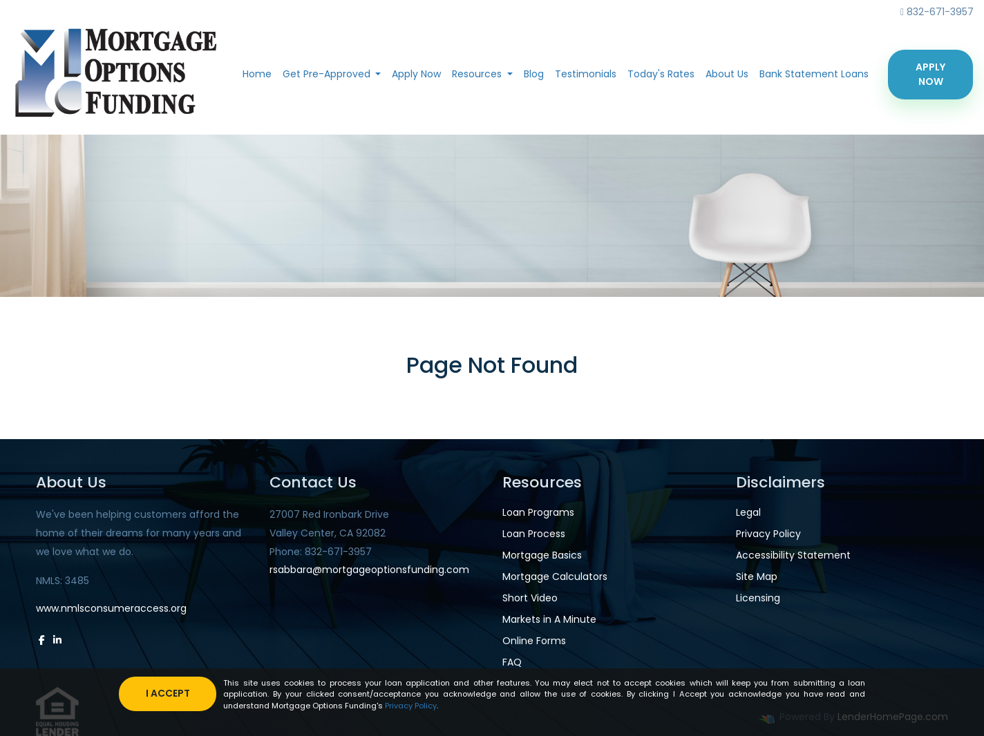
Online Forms (534, 641)
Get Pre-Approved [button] (328, 74)
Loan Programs (538, 512)
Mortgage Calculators (554, 576)
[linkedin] (57, 640)
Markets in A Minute (549, 619)
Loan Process (533, 534)
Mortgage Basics (542, 555)
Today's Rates (660, 74)
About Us (727, 74)
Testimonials (585, 74)
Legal (748, 512)
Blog (534, 74)
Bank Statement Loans (814, 74)
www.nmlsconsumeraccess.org (111, 608)
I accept (168, 693)
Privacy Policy (768, 534)
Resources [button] (478, 74)
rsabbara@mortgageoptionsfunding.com (369, 570)
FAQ (512, 662)
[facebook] (42, 640)
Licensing (758, 598)
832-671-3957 (937, 12)
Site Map (756, 576)
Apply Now (416, 74)
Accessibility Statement (793, 555)
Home (257, 74)
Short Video (530, 598)
